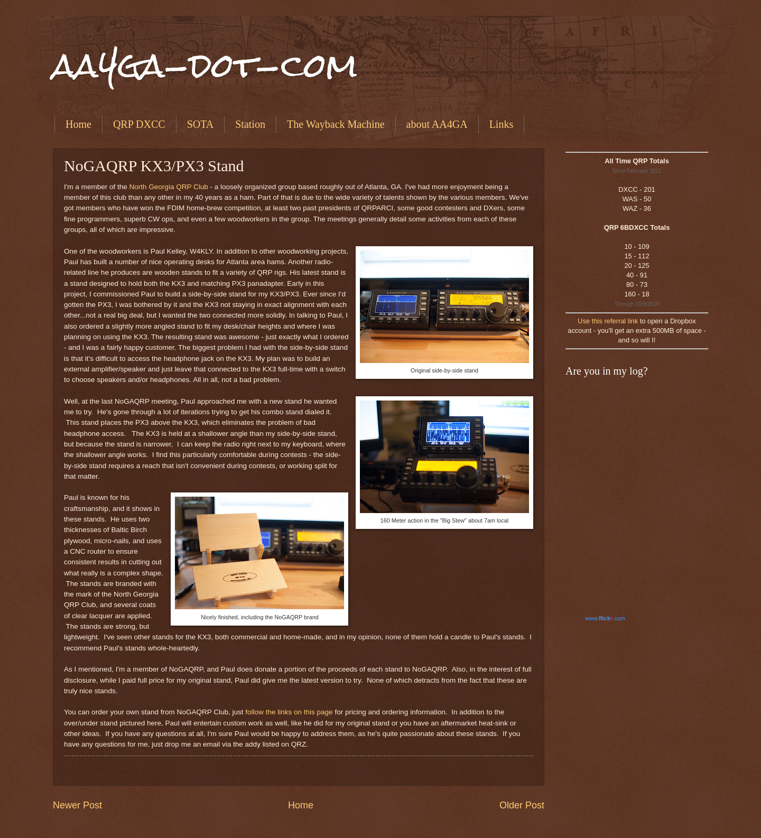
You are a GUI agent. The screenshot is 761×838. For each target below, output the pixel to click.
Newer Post (77, 805)
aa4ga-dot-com (205, 65)
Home (78, 124)
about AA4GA (437, 124)
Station (250, 124)
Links (501, 124)
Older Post (521, 805)
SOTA (200, 124)
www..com (605, 618)
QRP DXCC (139, 124)
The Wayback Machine (336, 124)
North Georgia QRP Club (168, 187)
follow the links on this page (288, 712)
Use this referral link (608, 321)
